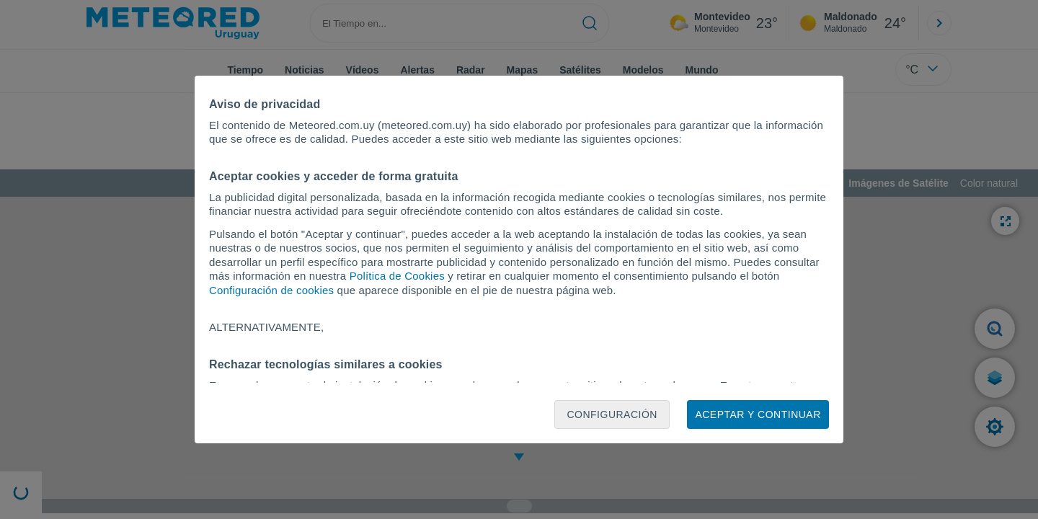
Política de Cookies (397, 276)
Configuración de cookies (271, 290)
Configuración (612, 414)
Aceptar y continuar (757, 414)
